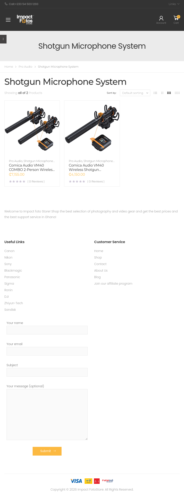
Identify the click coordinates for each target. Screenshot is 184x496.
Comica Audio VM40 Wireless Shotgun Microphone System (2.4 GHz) (89, 171)
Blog (97, 277)
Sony (8, 264)
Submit (45, 451)
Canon (9, 251)
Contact (100, 264)
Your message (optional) (47, 412)
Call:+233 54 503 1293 (21, 4)
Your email (47, 349)
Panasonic (12, 277)
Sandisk (10, 309)
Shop (98, 257)
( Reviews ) (36, 181)
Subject (47, 370)
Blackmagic (13, 270)
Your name (47, 327)
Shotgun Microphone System (31, 162)
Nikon (8, 257)
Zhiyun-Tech (13, 303)
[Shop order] (135, 93)
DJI (6, 296)
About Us (101, 270)
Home (8, 66)
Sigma (9, 283)
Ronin (8, 290)
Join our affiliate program (113, 283)
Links (172, 4)
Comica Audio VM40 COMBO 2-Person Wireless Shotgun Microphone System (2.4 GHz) (31, 171)
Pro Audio (25, 66)
